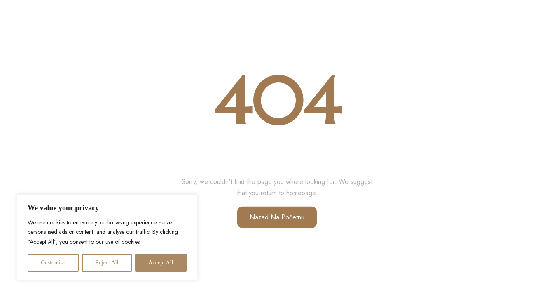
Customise (53, 262)
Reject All (106, 262)
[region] (107, 237)
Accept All (160, 262)
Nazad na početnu (277, 217)
